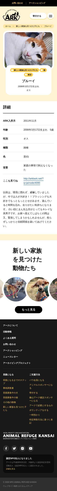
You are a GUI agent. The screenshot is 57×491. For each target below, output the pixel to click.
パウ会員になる (36, 380)
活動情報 (7, 331)
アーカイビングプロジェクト (17, 363)
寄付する (33, 393)
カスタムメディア (25, 486)
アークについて (10, 325)
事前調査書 (8, 388)
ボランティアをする (38, 410)
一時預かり (34, 415)
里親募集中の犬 (10, 393)
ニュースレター (10, 357)
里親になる (8, 374)
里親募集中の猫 (10, 397)
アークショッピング (12, 350)
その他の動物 (9, 402)
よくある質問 (9, 338)
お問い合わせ (9, 344)
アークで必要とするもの (41, 405)
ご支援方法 (34, 374)
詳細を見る (10, 469)
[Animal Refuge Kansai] (11, 15)
